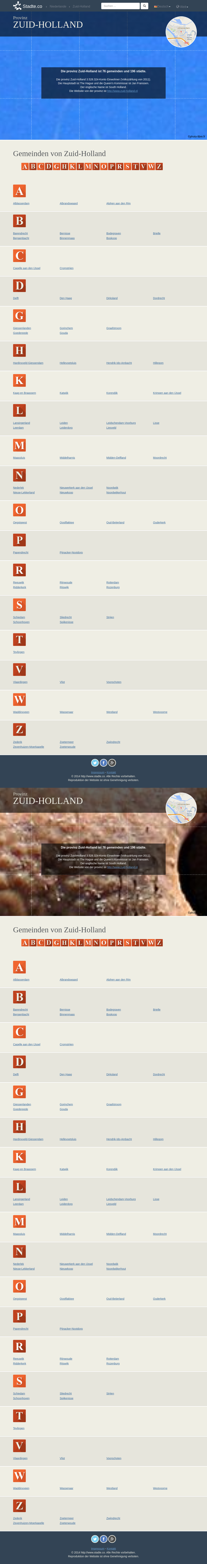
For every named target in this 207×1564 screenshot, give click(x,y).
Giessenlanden (22, 328)
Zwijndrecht (113, 742)
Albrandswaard (69, 203)
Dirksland (112, 298)
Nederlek (18, 487)
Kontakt (111, 772)
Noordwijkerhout (116, 492)
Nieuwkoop (66, 492)
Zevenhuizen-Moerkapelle (28, 746)
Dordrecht (159, 298)
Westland (112, 712)
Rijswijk (64, 587)
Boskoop (111, 238)
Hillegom (158, 362)
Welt (182, 6)
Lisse (156, 422)
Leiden (64, 422)
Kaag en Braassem (24, 392)
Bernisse (65, 233)
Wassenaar (66, 712)
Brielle (157, 233)
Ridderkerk (19, 587)
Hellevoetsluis (68, 362)
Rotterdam (112, 582)
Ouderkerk (159, 522)
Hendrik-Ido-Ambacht (119, 362)
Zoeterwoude (68, 746)
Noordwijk (112, 487)
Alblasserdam (21, 203)
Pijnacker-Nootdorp (71, 552)
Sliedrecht (66, 617)
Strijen (110, 617)
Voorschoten (113, 682)
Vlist (62, 682)
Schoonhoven (21, 622)
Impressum (97, 772)
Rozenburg (113, 587)
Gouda (64, 332)
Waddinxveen (21, 712)
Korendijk (112, 392)
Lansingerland (21, 422)
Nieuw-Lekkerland (24, 492)
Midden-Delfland (116, 457)
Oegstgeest (20, 522)
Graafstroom (113, 328)
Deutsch (162, 6)
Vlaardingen (20, 682)
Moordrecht (160, 457)
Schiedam (19, 617)
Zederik (17, 742)
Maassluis (19, 457)
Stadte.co (32, 6)
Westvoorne (160, 712)
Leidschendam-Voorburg (121, 422)
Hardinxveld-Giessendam (28, 362)
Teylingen (18, 652)
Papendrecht (20, 552)
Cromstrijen (67, 268)
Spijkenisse (66, 622)
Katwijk (64, 392)
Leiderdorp (66, 427)
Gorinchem (66, 328)
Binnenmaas (67, 238)
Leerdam (18, 427)
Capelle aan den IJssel (26, 268)
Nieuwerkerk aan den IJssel (76, 487)
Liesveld (111, 427)
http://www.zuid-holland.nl (122, 90)
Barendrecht (20, 233)
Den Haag (66, 298)
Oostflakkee (67, 522)
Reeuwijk (18, 582)
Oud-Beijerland (115, 522)
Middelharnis (67, 457)
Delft (16, 298)
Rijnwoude (66, 582)
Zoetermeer (67, 742)
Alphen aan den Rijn (118, 203)
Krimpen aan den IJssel (167, 392)
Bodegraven (113, 233)
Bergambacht (21, 238)
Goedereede (20, 332)
